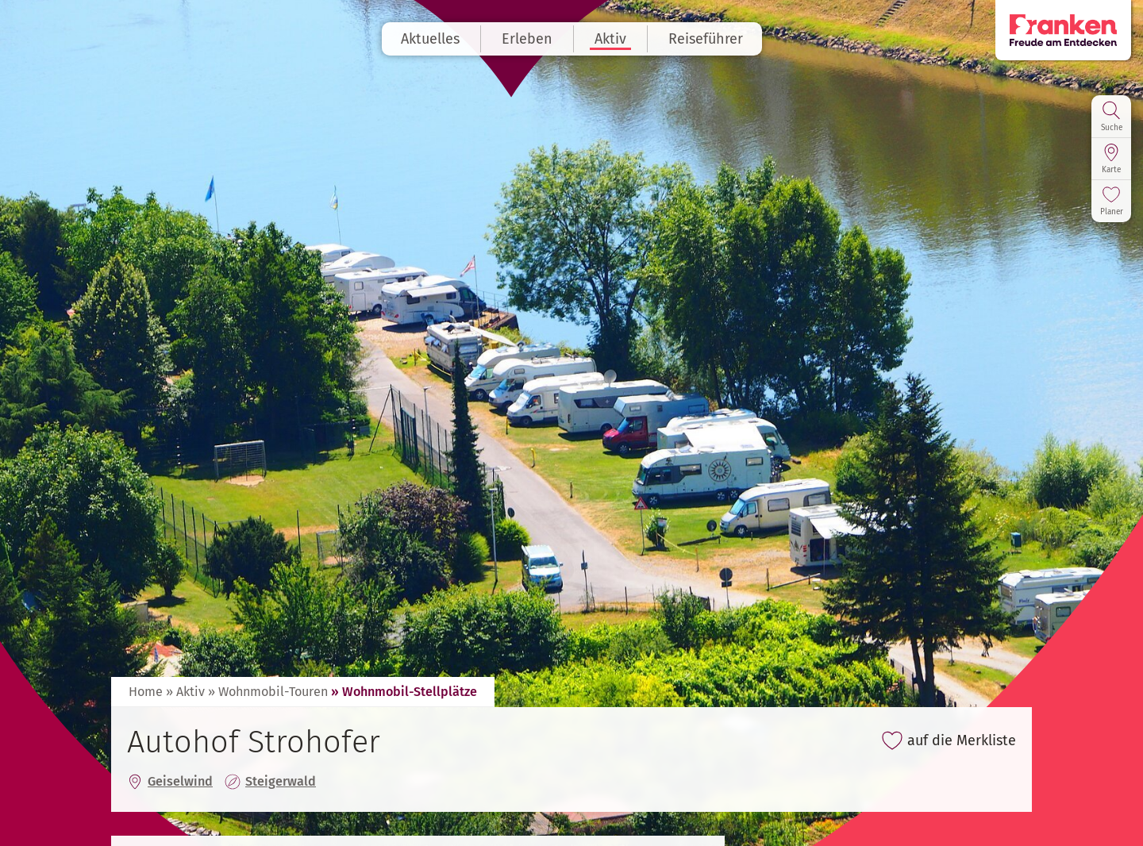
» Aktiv (185, 691)
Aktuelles (430, 39)
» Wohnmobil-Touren (268, 691)
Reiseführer (705, 39)
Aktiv (610, 39)
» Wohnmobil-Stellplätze (404, 691)
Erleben (527, 39)
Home (146, 691)
